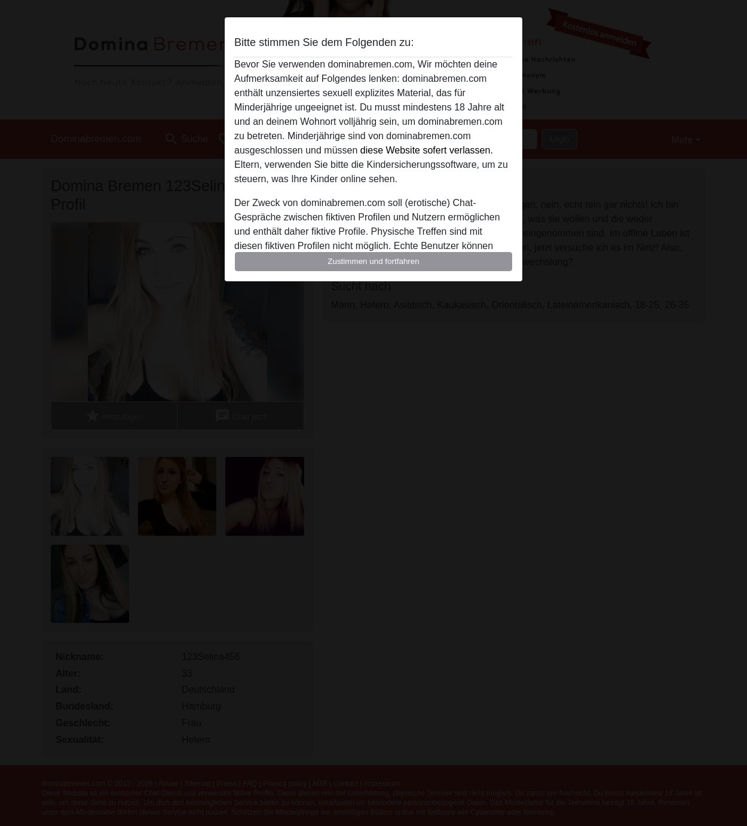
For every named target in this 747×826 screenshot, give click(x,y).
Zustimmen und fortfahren (373, 261)
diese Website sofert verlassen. (426, 150)
